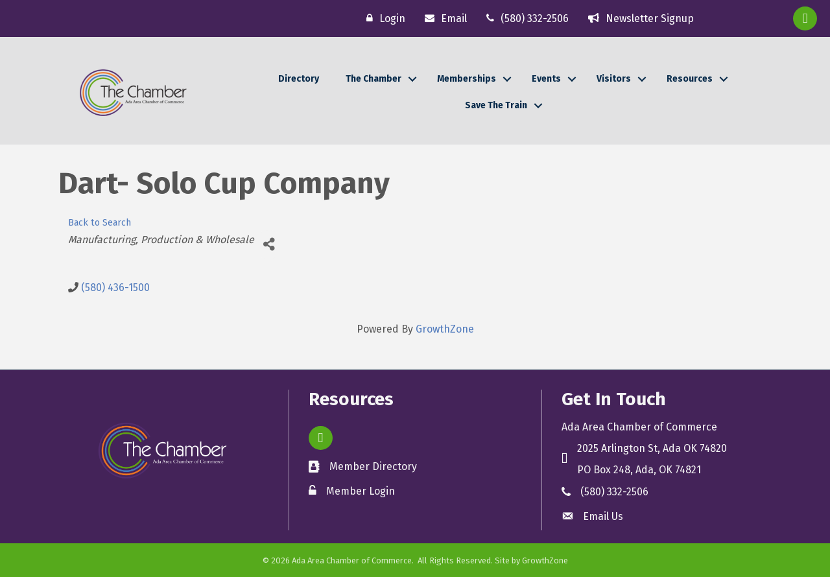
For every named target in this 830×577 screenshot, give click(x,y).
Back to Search (99, 222)
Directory (298, 78)
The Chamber (373, 78)
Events (546, 78)
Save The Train (496, 105)
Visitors (614, 78)
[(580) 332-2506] (524, 18)
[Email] (442, 18)
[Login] (382, 18)
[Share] (268, 244)
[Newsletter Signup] (638, 18)
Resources (690, 78)
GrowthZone (445, 329)
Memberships (466, 78)
